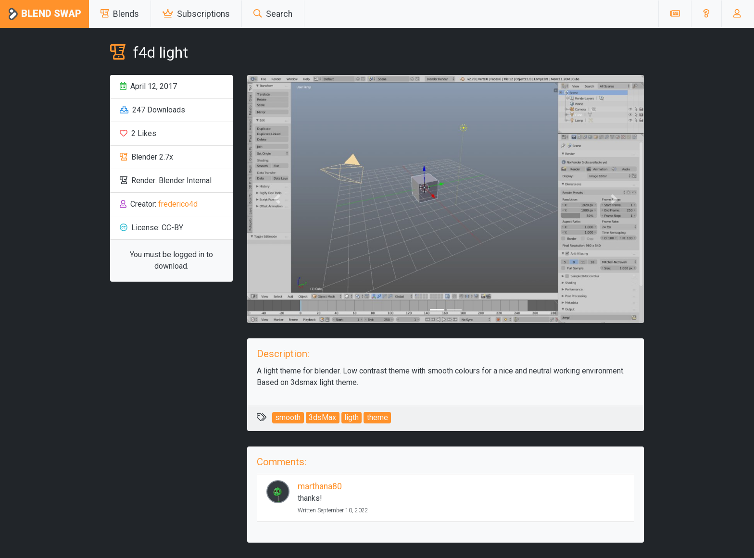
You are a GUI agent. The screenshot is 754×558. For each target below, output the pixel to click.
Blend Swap (44, 14)
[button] (706, 14)
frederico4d (178, 204)
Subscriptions (196, 14)
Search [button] (272, 14)
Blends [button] (120, 14)
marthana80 (320, 486)
